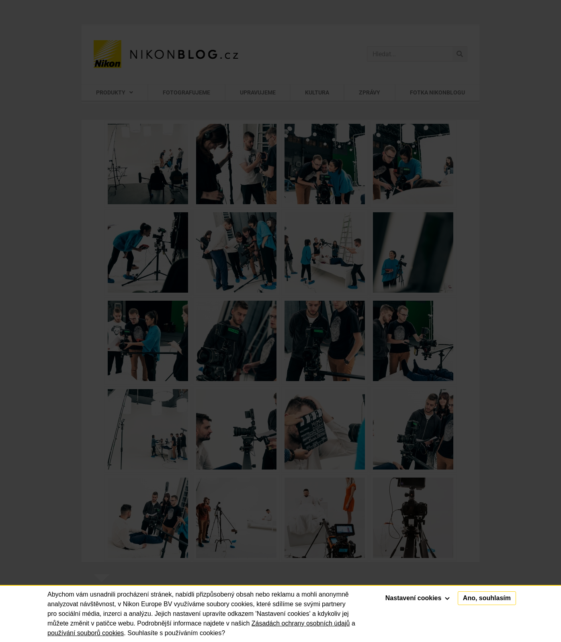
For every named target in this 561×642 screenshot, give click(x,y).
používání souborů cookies (85, 633)
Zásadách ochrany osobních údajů (301, 623)
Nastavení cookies (417, 598)
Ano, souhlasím (487, 598)
